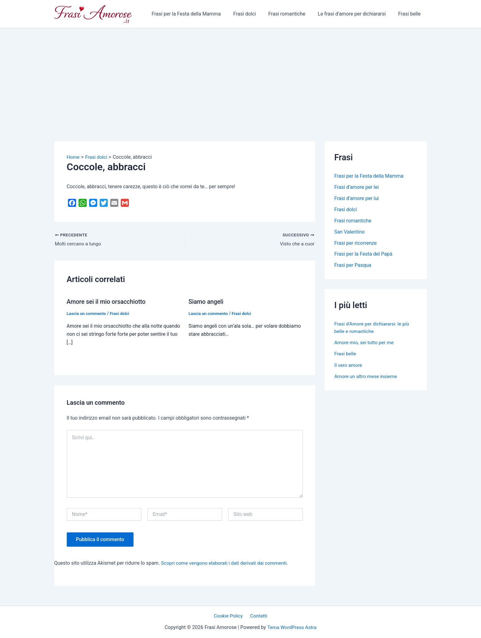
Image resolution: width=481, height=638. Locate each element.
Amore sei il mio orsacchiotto (107, 302)
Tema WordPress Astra (291, 627)
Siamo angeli (206, 302)
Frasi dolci (253, 14)
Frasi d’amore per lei (356, 187)
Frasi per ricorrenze (355, 243)
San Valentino (349, 232)
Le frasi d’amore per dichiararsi (355, 14)
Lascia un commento (87, 313)
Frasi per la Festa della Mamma (197, 14)
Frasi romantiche (293, 14)
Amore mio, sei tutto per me (365, 342)
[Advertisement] (240, 74)
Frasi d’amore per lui (356, 198)
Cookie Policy (229, 616)
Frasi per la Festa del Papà (363, 254)
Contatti (258, 616)
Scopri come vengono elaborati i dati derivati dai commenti (226, 563)
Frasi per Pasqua (352, 265)
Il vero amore (348, 365)
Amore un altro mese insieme (366, 376)
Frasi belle (410, 14)
